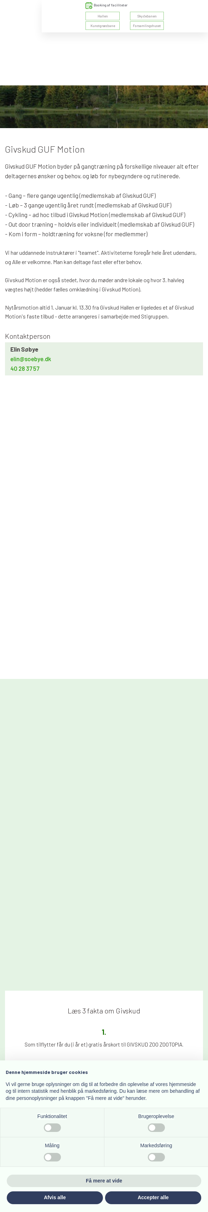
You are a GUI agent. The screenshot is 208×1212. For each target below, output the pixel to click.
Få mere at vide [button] (104, 1181)
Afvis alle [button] (55, 1197)
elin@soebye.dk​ (30, 358)
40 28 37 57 (24, 368)
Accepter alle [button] (152, 1197)
